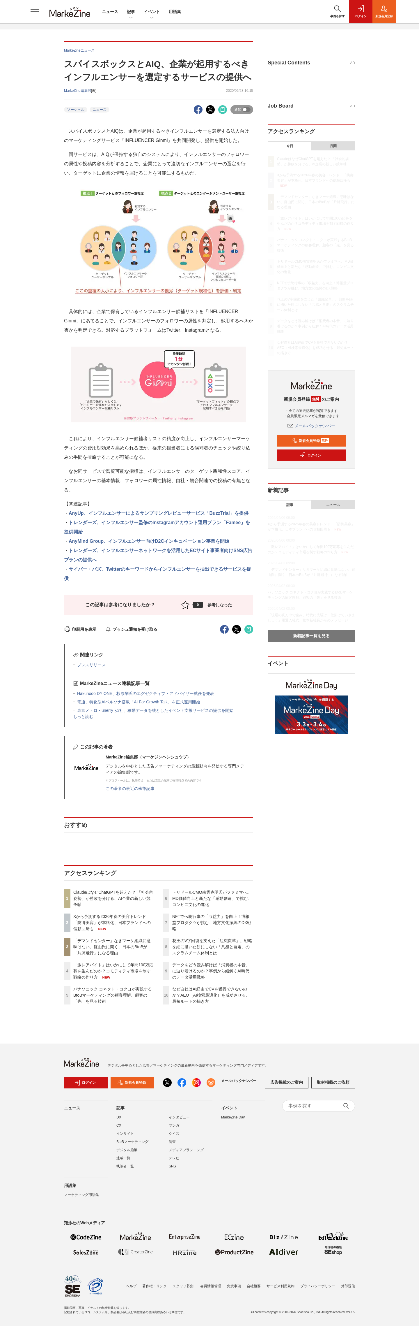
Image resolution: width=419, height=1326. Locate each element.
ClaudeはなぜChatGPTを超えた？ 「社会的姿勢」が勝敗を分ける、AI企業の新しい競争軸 (113, 898)
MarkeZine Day (233, 1117)
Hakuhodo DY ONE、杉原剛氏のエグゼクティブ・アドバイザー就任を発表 (145, 693)
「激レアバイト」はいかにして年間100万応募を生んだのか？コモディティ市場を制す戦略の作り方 (113, 971)
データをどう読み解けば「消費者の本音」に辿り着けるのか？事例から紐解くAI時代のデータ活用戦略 (211, 971)
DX (118, 1117)
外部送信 (348, 1286)
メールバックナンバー (311, 426)
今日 (289, 146)
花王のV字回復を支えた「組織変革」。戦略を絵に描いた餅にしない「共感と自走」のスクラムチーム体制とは (212, 946)
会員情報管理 (210, 1286)
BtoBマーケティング (132, 1142)
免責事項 (234, 1286)
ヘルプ (131, 1286)
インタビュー (179, 1117)
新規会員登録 (310, 441)
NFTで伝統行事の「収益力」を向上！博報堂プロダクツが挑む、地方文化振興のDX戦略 (211, 922)
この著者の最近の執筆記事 (130, 788)
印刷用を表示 (80, 629)
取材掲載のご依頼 (333, 1082)
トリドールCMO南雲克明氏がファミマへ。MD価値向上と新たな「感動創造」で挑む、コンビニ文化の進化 (212, 898)
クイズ (174, 1134)
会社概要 (254, 1286)
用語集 (175, 11)
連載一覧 (123, 1158)
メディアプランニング (186, 1150)
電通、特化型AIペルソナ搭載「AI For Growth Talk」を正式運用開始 (138, 702)
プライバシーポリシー (317, 1286)
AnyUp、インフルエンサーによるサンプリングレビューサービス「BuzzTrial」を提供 (158, 513)
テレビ (174, 1158)
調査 (172, 1142)
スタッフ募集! (183, 1286)
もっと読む (83, 716)
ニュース (110, 11)
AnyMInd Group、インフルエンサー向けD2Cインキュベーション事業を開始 (149, 541)
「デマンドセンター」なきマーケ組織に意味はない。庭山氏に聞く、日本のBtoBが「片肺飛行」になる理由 (112, 946)
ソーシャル (75, 110)
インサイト (125, 1134)
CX (118, 1125)
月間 (333, 146)
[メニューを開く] (35, 11)
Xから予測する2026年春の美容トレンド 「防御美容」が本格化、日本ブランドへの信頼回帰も (112, 922)
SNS (172, 1166)
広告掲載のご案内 (286, 1082)
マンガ (174, 1125)
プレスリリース (91, 665)
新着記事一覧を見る (311, 635)
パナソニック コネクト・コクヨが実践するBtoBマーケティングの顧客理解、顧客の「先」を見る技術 (112, 995)
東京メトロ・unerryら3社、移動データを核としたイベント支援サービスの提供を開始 (155, 710)
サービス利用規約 (280, 1286)
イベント (152, 12)
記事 (131, 12)
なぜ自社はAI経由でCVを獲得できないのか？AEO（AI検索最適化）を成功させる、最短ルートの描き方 (211, 995)
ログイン (310, 455)
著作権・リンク (154, 1286)
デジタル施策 (126, 1150)
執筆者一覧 (125, 1166)
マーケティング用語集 (81, 1195)
